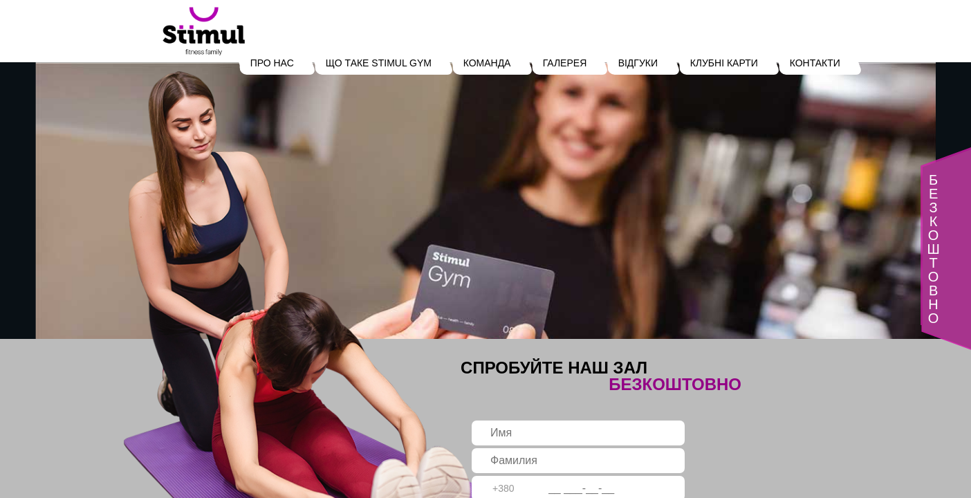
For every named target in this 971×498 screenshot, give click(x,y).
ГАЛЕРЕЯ (565, 62)
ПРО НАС (272, 62)
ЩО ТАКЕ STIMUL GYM (379, 62)
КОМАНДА (487, 62)
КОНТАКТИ (814, 62)
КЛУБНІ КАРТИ (723, 62)
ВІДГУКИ (638, 62)
